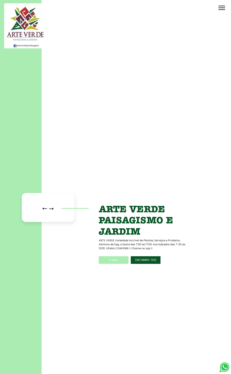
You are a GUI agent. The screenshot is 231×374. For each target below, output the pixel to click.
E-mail (113, 260)
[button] (44, 208)
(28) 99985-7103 (145, 260)
